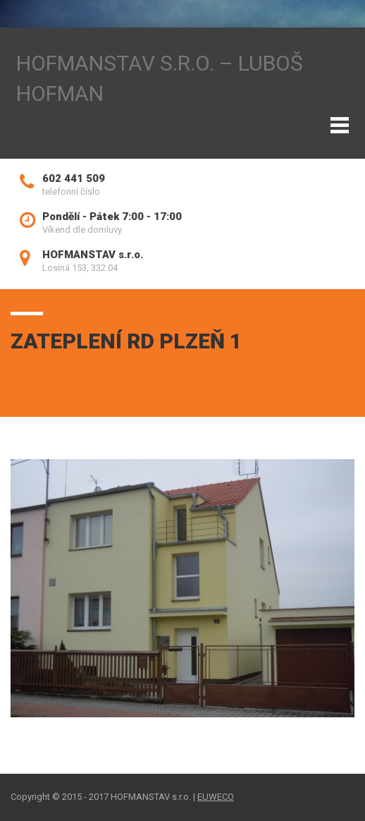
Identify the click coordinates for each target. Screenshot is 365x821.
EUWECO (215, 796)
